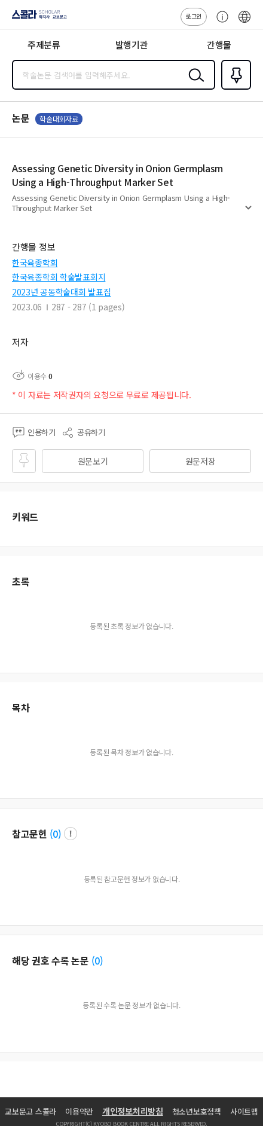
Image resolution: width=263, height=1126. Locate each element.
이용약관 (79, 1111)
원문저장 (200, 461)
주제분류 (43, 44)
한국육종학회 (34, 262)
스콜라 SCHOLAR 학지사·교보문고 (36, 18)
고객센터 (219, 22)
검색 (193, 84)
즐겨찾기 (233, 88)
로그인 (193, 15)
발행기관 (131, 44)
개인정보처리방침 (132, 1111)
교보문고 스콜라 (30, 1111)
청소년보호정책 (196, 1111)
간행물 (219, 44)
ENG (244, 22)
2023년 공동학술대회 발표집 (61, 292)
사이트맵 (244, 1111)
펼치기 (248, 212)
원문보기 (93, 461)
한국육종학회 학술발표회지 (58, 277)
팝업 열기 (70, 833)
